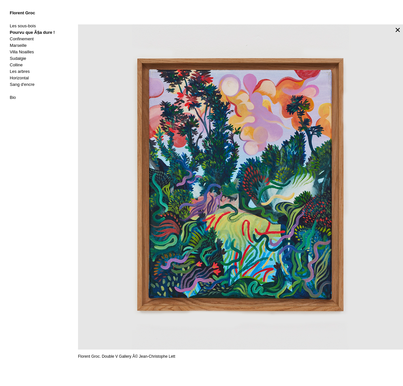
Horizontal (19, 77)
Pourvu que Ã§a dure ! (32, 32)
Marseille (18, 45)
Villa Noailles (22, 51)
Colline (16, 64)
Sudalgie (18, 58)
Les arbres (20, 71)
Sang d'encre (22, 84)
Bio (13, 97)
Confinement (22, 38)
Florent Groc (22, 12)
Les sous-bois (23, 25)
